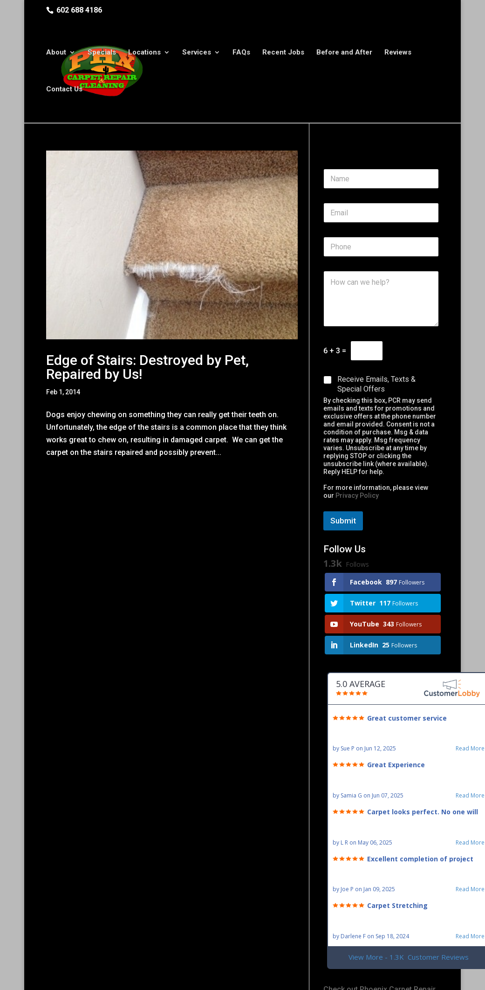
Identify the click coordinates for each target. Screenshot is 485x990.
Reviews (397, 53)
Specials (102, 53)
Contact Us (64, 90)
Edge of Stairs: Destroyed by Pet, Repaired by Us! (147, 367)
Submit (343, 520)
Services (196, 53)
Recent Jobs (283, 53)
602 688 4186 (79, 10)
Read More (470, 748)
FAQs (241, 53)
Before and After (344, 53)
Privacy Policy (357, 495)
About (56, 53)
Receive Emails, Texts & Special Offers (376, 384)
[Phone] (381, 247)
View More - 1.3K (408, 957)
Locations (144, 53)
